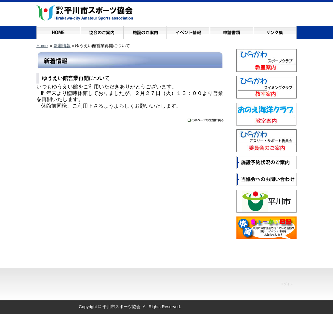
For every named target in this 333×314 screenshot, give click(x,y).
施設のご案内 (144, 31)
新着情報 (62, 45)
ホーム (58, 31)
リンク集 (274, 31)
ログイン (286, 284)
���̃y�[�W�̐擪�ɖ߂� (205, 120)
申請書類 (231, 31)
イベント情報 (188, 31)
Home (42, 45)
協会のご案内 (101, 31)
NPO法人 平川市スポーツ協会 (84, 13)
